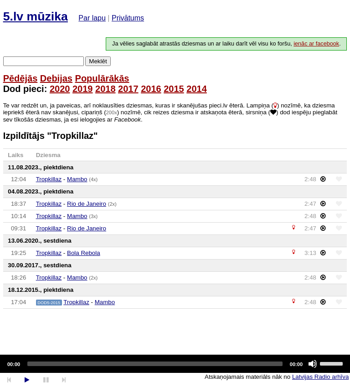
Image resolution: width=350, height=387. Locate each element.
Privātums (128, 18)
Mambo (77, 179)
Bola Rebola (83, 253)
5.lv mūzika (35, 16)
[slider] (155, 364)
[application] (175, 364)
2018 (105, 89)
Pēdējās (20, 78)
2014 (196, 89)
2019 (82, 89)
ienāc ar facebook (316, 44)
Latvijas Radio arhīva (320, 376)
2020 (60, 89)
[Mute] (312, 363)
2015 (174, 89)
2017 (128, 89)
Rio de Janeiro (86, 203)
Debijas (56, 78)
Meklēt (98, 61)
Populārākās (102, 78)
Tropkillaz (49, 179)
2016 (151, 89)
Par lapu (92, 18)
